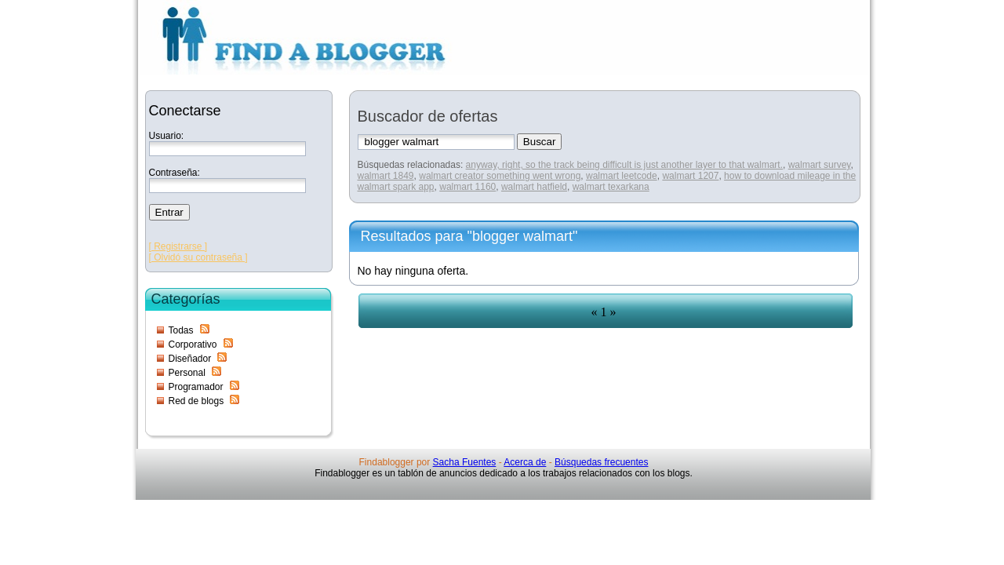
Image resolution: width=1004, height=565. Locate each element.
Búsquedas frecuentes (601, 462)
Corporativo (193, 344)
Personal (187, 372)
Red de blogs (196, 401)
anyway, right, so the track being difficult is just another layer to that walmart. (624, 164)
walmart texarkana (611, 186)
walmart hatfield (534, 186)
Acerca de (525, 462)
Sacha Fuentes (465, 462)
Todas (181, 330)
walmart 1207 (690, 175)
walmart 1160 (467, 186)
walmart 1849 (386, 175)
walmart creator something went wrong (499, 175)
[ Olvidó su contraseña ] (198, 257)
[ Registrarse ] (178, 246)
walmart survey (819, 164)
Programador (196, 386)
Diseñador (190, 358)
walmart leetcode (621, 175)
